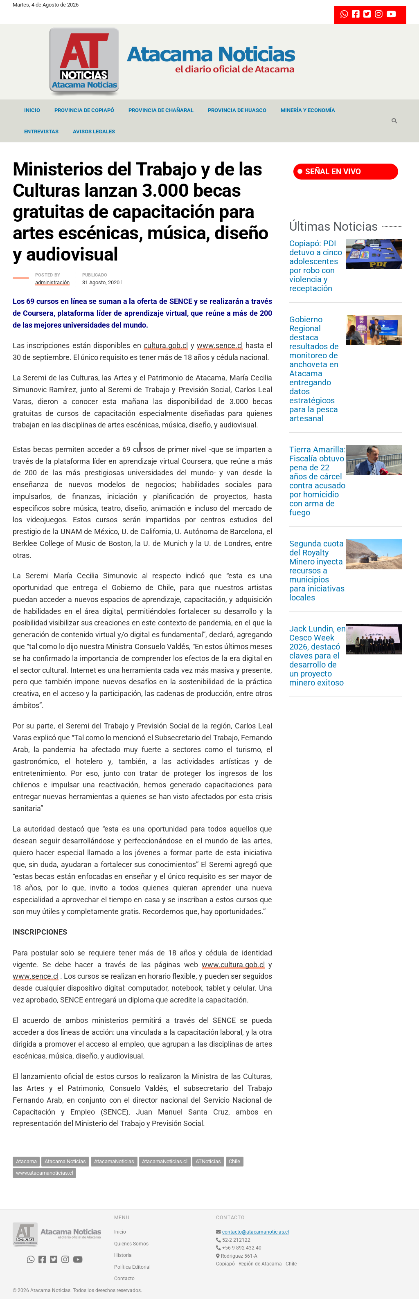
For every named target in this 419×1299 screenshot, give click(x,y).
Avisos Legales (94, 131)
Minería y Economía (308, 110)
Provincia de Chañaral (161, 110)
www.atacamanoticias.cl (44, 1173)
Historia (123, 1255)
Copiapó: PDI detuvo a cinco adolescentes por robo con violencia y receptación (315, 266)
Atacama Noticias (65, 1161)
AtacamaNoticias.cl (164, 1161)
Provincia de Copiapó (84, 110)
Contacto (124, 1278)
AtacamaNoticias (114, 1161)
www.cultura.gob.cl (233, 964)
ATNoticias (208, 1161)
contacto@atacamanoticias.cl (255, 1232)
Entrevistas (41, 131)
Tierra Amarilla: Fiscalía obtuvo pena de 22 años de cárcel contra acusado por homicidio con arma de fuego (317, 481)
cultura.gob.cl (166, 345)
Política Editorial (132, 1267)
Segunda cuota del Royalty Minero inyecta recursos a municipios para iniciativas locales (317, 570)
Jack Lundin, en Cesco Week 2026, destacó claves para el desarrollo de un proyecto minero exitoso (317, 655)
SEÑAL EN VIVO (329, 171)
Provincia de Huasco (237, 110)
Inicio (32, 110)
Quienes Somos (131, 1244)
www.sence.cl (220, 345)
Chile (234, 1161)
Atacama (26, 1161)
